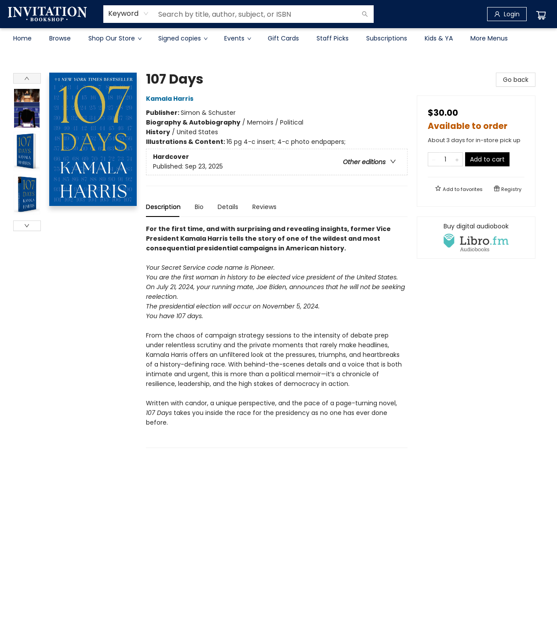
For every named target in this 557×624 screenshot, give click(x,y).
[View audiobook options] (476, 237)
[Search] (365, 14)
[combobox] (128, 13)
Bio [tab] (199, 206)
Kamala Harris (171, 98)
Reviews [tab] (264, 206)
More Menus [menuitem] (489, 38)
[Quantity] (445, 159)
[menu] (278, 38)
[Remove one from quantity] (433, 159)
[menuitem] (22, 38)
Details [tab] (228, 206)
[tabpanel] (277, 336)
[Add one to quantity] (456, 159)
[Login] (507, 14)
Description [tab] (163, 206)
